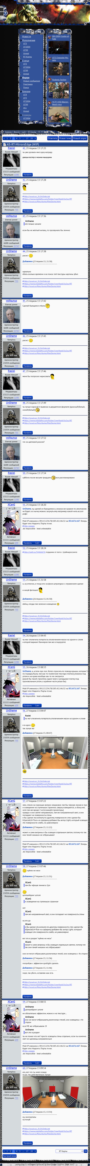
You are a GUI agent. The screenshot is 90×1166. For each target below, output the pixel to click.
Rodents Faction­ (59, 79)
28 (31, 138)
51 (24, 504)
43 (24, 216)
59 (24, 1001)
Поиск (26, 87)
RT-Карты (27, 56)
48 (24, 402)
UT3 (25, 43)
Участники (28, 84)
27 (27, 138)
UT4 (25, 94)
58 (24, 866)
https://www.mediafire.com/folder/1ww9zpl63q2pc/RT (48, 199)
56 (24, 710)
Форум (25, 77)
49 (24, 438)
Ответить (52, 138)
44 (24, 251)
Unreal (26, 53)
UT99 (25, 50)
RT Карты (32, 132)
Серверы (26, 115)
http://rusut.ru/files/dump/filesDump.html (42, 201)
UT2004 (26, 47)
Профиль (28, 174)
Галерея (26, 91)
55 (24, 667)
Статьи (25, 60)
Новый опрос (80, 138)
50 (24, 473)
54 (24, 635)
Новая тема (65, 138)
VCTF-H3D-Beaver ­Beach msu (60, 103)
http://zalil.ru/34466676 (34, 552)
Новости (26, 36)
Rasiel (11, 148)
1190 (16, 174)
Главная (8, 132)
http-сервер (29, 526)
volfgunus (11, 216)
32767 (16, 246)
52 (24, 548)
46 (24, 336)
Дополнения (28, 40)
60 (24, 1068)
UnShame (11, 179)
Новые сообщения (31, 81)
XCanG (11, 504)
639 (16, 543)
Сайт (24, 132)
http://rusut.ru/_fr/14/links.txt (37, 196)
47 (24, 371)
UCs (25, 108)
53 (24, 579)
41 (24, 148)
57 (24, 801)
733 (16, 209)
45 (24, 300)
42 (24, 179)
